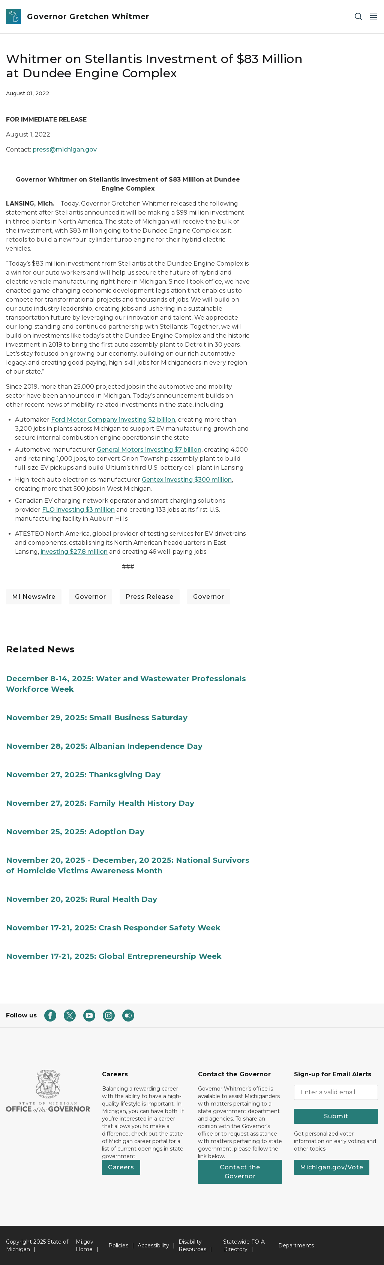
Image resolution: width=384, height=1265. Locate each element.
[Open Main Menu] (373, 16)
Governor (90, 596)
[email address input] (336, 1092)
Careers (121, 1167)
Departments (296, 1245)
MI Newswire (34, 596)
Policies (118, 1245)
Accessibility (153, 1245)
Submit (336, 1116)
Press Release (150, 596)
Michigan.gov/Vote (331, 1167)
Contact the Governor (240, 1172)
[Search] (358, 16)
